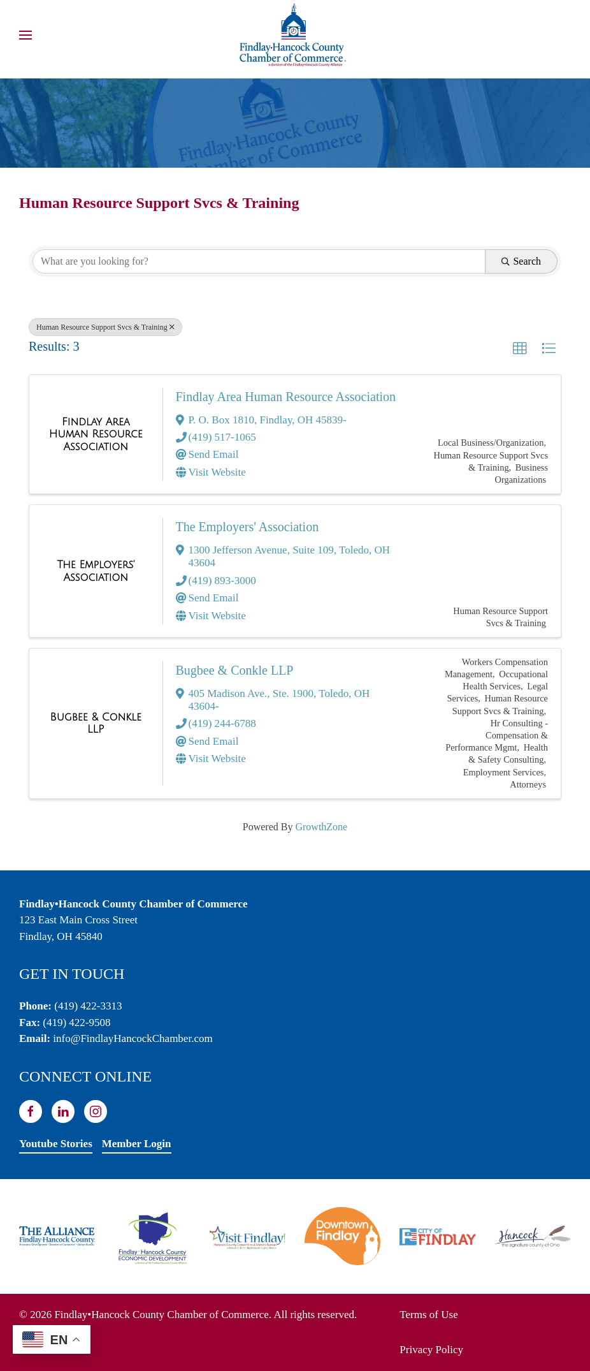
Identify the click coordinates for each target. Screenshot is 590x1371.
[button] (25, 35)
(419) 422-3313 (88, 1006)
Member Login (136, 1144)
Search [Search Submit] (521, 261)
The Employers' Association (247, 527)
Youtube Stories (55, 1144)
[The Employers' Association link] (96, 571)
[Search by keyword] (259, 261)
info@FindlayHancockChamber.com (132, 1038)
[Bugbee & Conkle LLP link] (96, 723)
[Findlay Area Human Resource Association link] (96, 434)
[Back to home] (295, 35)
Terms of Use (428, 1315)
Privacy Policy (431, 1350)
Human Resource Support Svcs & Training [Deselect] (105, 327)
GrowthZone (321, 826)
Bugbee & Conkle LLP (235, 670)
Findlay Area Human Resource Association (286, 397)
